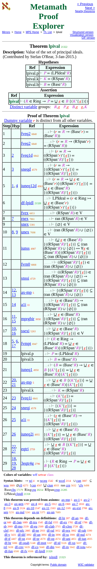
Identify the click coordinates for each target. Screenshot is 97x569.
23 (14, 398)
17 (14, 346)
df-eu (33, 526)
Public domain (58, 564)
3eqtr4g (27, 463)
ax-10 (30, 508)
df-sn (21, 539)
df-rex (66, 530)
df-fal (48, 522)
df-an (74, 518)
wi (30, 481)
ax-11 (45, 508)
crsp (57, 490)
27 (14, 451)
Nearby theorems (85, 11)
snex (25, 224)
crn (68, 485)
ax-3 (7, 504)
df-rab (82, 530)
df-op (50, 539)
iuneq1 (27, 369)
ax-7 (75, 504)
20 (14, 380)
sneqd (26, 169)
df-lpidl (27, 203)
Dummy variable (18, 120)
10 (14, 328)
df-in (51, 534)
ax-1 (77, 500)
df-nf (77, 522)
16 (14, 333)
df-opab (24, 543)
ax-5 (48, 504)
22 (14, 446)
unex (25, 232)
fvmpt (26, 343)
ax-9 (16, 508)
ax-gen (18, 504)
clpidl (19, 494)
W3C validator (86, 564)
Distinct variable (23, 107)
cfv (81, 485)
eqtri (25, 449)
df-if (7, 539)
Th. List (47, 32)
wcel (62, 481)
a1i (23, 304)
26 (14, 434)
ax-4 (34, 504)
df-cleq (67, 526)
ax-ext (76, 508)
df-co (34, 547)
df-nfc (20, 530)
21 (14, 384)
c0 (20, 485)
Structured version (82, 32)
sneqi (25, 408)
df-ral (50, 530)
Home (17, 32)
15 (14, 321)
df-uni (66, 539)
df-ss (65, 534)
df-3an (17, 522)
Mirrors (6, 32)
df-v (7, 534)
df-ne (35, 530)
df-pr (36, 539)
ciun (50, 485)
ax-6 (61, 504)
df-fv (24, 551)
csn (33, 485)
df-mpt (41, 543)
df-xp (71, 543)
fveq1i (26, 398)
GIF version (88, 37)
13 (14, 295)
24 (14, 408)
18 (14, 458)
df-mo (18, 526)
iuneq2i (27, 434)
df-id (57, 543)
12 (14, 290)
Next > (90, 8)
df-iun (82, 539)
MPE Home (32, 32)
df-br (7, 543)
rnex (24, 218)
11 (14, 316)
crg (34, 490)
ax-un (51, 512)
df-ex (63, 522)
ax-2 (86, 500)
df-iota (81, 547)
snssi (25, 278)
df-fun (8, 551)
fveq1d (27, 155)
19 (14, 463)
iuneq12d (29, 186)
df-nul (81, 534)
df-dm (50, 547)
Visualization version (81, 35)
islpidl (53, 557)
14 (14, 304)
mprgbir (27, 319)
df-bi (61, 518)
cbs (13, 490)
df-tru (33, 522)
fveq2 (26, 133)
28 (14, 468)
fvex (24, 213)
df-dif (22, 534)
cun (78, 481)
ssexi (25, 331)
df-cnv (19, 547)
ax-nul (20, 512)
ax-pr (35, 512)
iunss (25, 248)
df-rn (65, 547)
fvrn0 (25, 264)
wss (6, 485)
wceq (43, 481)
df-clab (50, 526)
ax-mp (26, 292)
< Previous (85, 4)
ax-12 (61, 508)
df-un (36, 534)
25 (14, 419)
